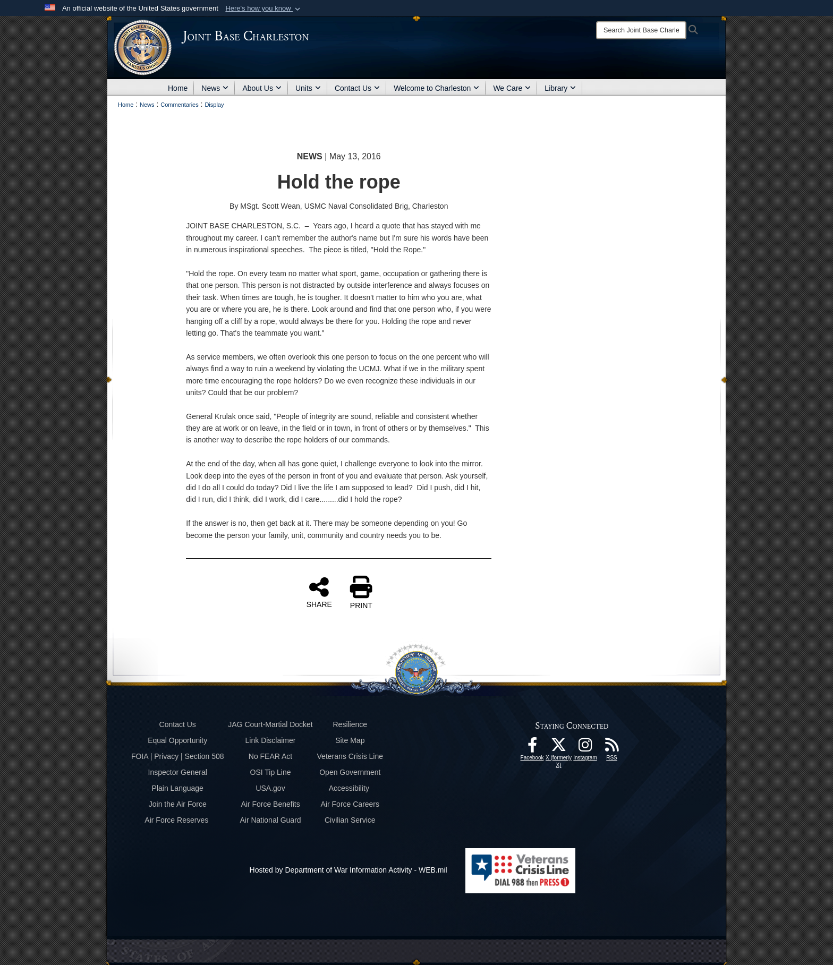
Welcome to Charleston (436, 88)
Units (308, 88)
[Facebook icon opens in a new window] (532, 748)
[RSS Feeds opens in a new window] (612, 748)
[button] (263, 8)
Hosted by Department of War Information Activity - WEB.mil (348, 870)
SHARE (319, 592)
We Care (512, 88)
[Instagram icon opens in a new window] (585, 748)
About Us (262, 88)
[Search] (641, 30)
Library (560, 88)
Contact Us (357, 88)
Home (178, 88)
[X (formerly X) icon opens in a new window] (559, 748)
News (214, 88)
